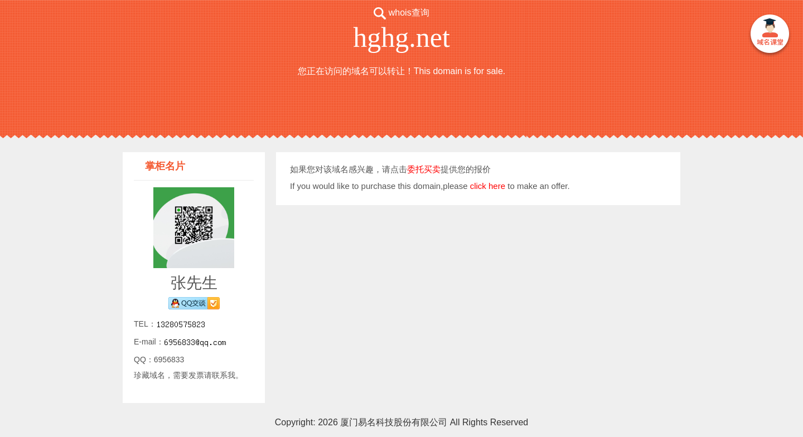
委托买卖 (424, 169)
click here (487, 186)
